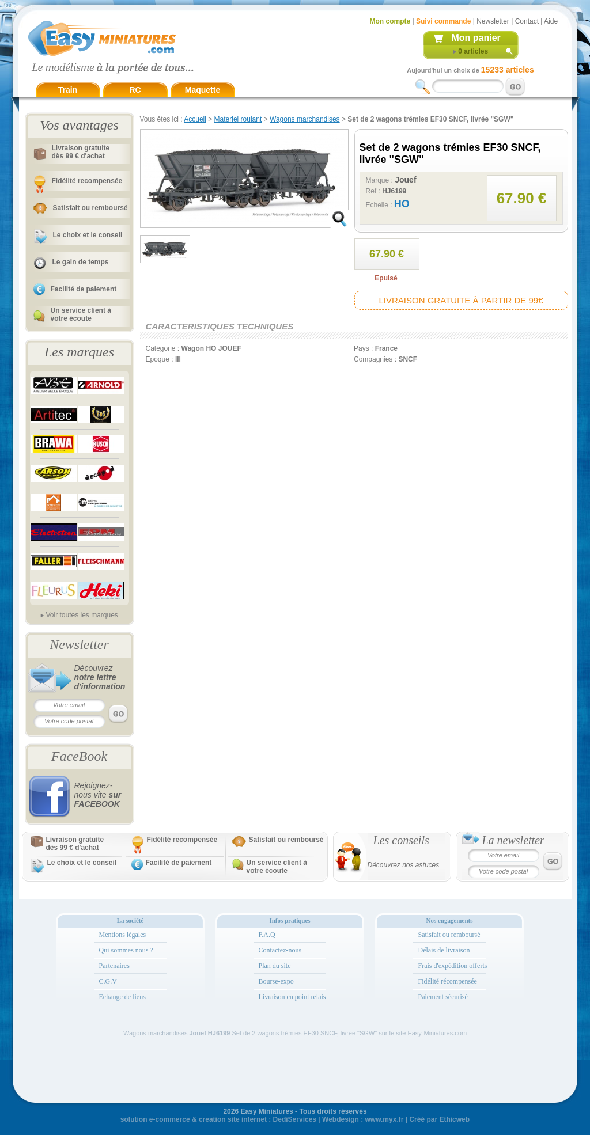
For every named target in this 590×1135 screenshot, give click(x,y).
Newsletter (492, 21)
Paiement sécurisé (443, 997)
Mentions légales (122, 935)
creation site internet (233, 1119)
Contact (527, 21)
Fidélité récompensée (447, 981)
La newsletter (513, 840)
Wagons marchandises (305, 119)
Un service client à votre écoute (81, 314)
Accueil (195, 119)
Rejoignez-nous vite (98, 794)
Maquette (202, 89)
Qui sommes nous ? (126, 950)
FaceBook (79, 756)
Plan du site (275, 966)
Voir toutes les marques (82, 615)
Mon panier (476, 38)
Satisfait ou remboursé (90, 208)
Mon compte (390, 21)
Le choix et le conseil (88, 235)
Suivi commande (443, 21)
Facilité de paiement (84, 289)
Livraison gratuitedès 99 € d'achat (81, 152)
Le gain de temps (80, 262)
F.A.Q (267, 935)
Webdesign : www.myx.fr (362, 1119)
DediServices (294, 1119)
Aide (551, 21)
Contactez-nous (280, 950)
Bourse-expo (276, 981)
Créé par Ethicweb (439, 1119)
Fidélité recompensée (87, 181)
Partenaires (114, 966)
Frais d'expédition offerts (452, 966)
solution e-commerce (155, 1119)
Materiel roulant (238, 119)
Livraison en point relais (292, 997)
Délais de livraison (444, 950)
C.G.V (108, 981)
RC (135, 89)
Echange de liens (122, 997)
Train (67, 89)
